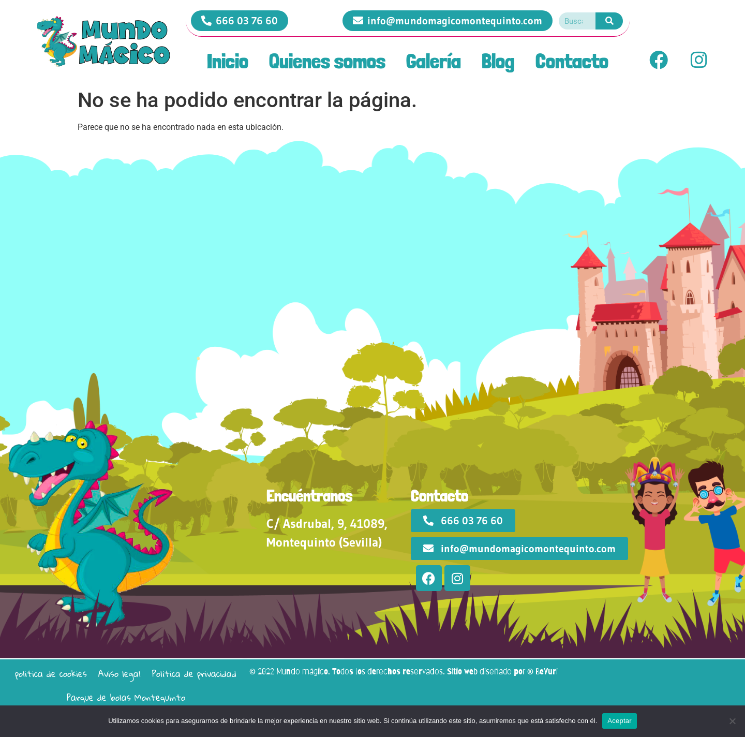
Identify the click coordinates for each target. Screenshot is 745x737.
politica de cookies (51, 673)
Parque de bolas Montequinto (126, 697)
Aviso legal (119, 673)
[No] (732, 721)
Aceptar (619, 721)
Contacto (571, 61)
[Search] (609, 21)
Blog (498, 61)
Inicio (227, 61)
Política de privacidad (194, 673)
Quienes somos (327, 61)
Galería (433, 61)
